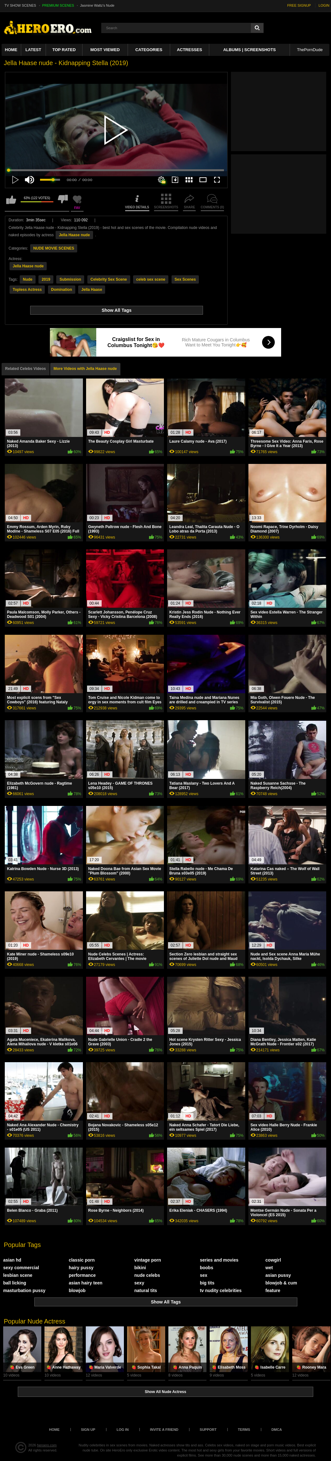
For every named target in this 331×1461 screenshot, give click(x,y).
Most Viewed (104, 49)
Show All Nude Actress (165, 1392)
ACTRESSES (189, 49)
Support (208, 1429)
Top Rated (64, 49)
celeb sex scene (150, 279)
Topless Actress (27, 289)
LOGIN (324, 5)
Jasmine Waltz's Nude (97, 5)
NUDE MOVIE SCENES (53, 248)
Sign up (88, 1429)
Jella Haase (91, 289)
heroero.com (47, 1445)
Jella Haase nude (74, 235)
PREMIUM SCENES (58, 5)
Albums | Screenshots (249, 49)
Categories (148, 49)
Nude (27, 279)
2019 (46, 279)
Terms (244, 1429)
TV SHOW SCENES (20, 5)
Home (11, 49)
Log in (123, 1429)
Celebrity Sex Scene (109, 279)
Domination (61, 289)
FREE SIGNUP (299, 5)
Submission (70, 279)
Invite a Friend (164, 1429)
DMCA (276, 1429)
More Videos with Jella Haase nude (85, 368)
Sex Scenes (185, 279)
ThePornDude (310, 49)
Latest (33, 49)
